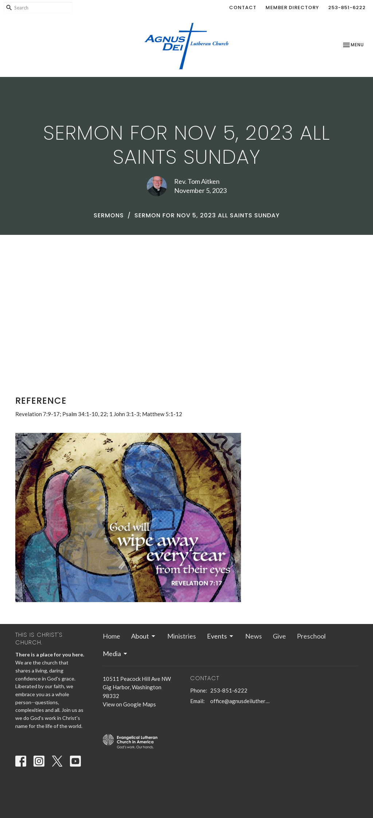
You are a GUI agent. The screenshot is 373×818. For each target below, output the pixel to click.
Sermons (109, 215)
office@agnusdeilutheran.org (240, 701)
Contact (242, 7)
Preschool (311, 636)
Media (115, 654)
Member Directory (292, 7)
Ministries (181, 636)
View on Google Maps (129, 704)
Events (220, 636)
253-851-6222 (347, 7)
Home (111, 636)
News (253, 636)
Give (279, 636)
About (143, 636)
